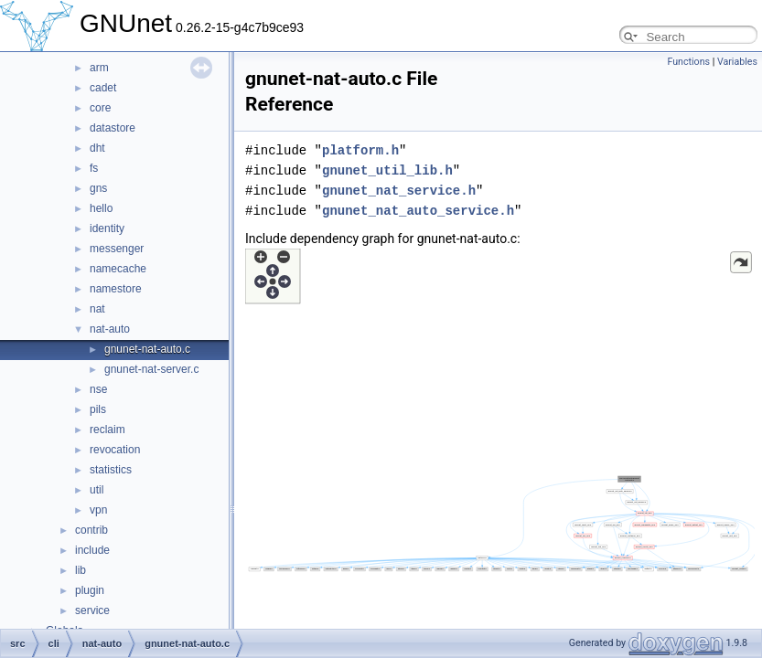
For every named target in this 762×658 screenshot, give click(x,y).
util (96, 489)
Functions (688, 62)
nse (98, 389)
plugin (89, 590)
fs (94, 168)
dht (97, 148)
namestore (116, 288)
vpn (98, 510)
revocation (115, 449)
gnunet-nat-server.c (151, 369)
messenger (117, 248)
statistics (111, 469)
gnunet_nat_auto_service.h (418, 210)
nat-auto (110, 329)
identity (107, 228)
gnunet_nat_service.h (399, 190)
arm (99, 67)
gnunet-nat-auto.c (147, 349)
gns (98, 188)
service (92, 610)
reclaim (107, 429)
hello (101, 208)
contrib (91, 530)
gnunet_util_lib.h (387, 170)
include (92, 550)
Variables (737, 62)
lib (80, 570)
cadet (103, 87)
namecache (118, 268)
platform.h (360, 150)
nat (97, 308)
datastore (112, 128)
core (100, 107)
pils (98, 409)
